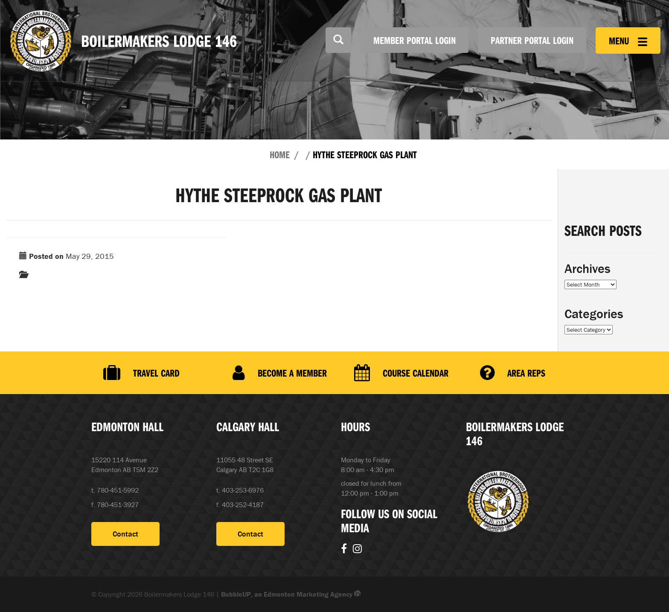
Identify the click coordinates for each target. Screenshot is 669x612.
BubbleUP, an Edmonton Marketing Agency (291, 594)
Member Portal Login (414, 40)
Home (280, 154)
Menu (628, 40)
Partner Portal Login (532, 40)
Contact (125, 534)
